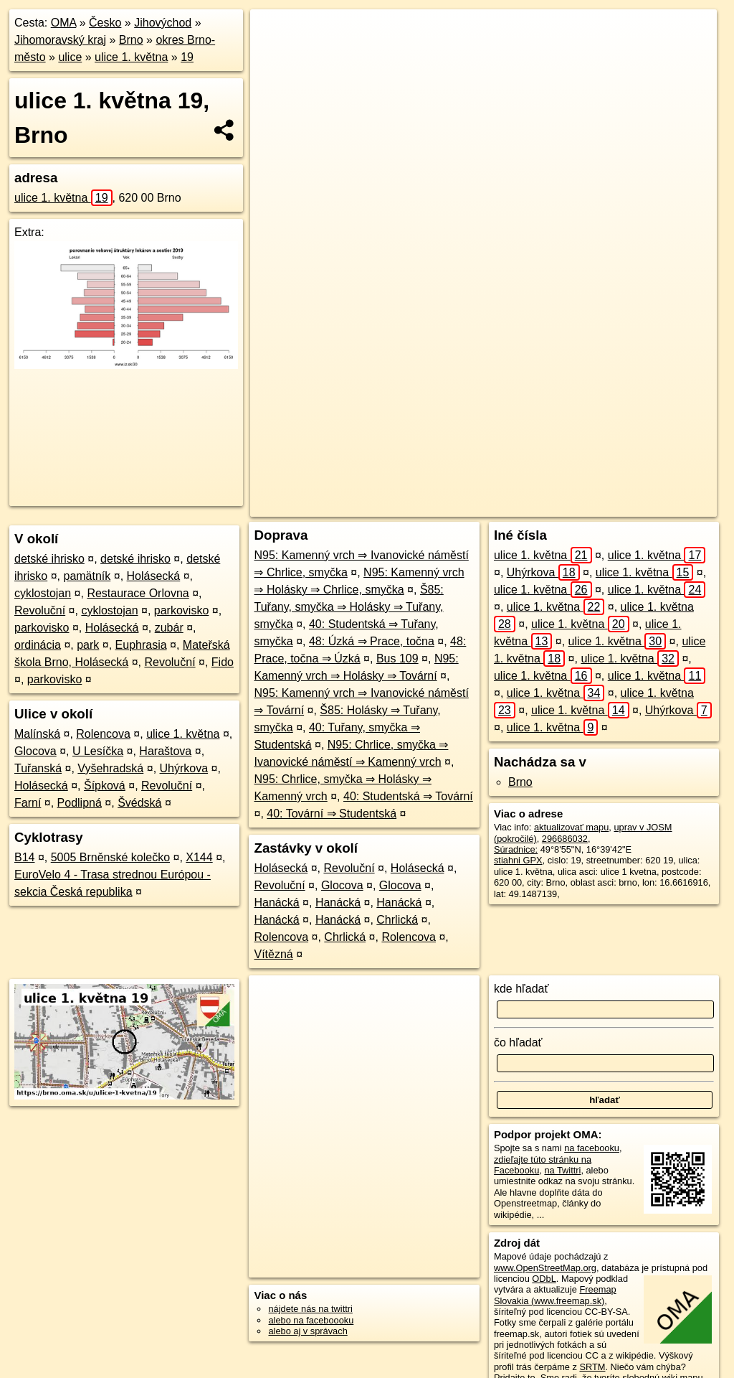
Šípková (104, 785)
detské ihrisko (49, 559)
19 (187, 57)
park (88, 645)
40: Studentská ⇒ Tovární (408, 796)
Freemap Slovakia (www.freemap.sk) (555, 1295)
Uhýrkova (184, 768)
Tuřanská (38, 768)
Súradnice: (516, 849)
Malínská (37, 734)
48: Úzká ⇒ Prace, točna (371, 641)
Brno (131, 40)
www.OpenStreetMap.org (545, 1267)
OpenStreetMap (446, 506)
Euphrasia (141, 645)
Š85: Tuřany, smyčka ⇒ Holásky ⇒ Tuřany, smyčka (348, 606)
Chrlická (397, 920)
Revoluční (39, 610)
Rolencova (103, 734)
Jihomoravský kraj (60, 40)
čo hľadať (518, 1042)
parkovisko (181, 610)
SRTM (592, 1366)
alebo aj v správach (307, 1331)
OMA (64, 23)
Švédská (139, 803)
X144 (199, 857)
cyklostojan (42, 593)
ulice (70, 57)
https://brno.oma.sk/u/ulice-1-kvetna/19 (640, 506)
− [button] (275, 56)
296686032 (565, 838)
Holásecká (154, 576)
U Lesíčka (97, 751)
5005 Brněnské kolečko (110, 857)
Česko (105, 23)
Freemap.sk (519, 506)
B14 (24, 857)
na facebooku (591, 1148)
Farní (27, 803)
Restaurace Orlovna (138, 593)
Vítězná (273, 954)
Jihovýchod (162, 23)
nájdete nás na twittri (310, 1308)
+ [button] (275, 33)
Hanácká (276, 902)
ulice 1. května (131, 57)
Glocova (35, 751)
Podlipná (79, 803)
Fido (222, 662)
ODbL (544, 1278)
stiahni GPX (518, 860)
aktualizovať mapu (571, 827)
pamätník (86, 576)
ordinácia (37, 645)
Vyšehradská (110, 768)
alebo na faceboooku (310, 1320)
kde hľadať (521, 989)
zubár (169, 628)
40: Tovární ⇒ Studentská (331, 813)
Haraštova (165, 751)
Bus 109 (397, 658)
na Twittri (562, 1170)
